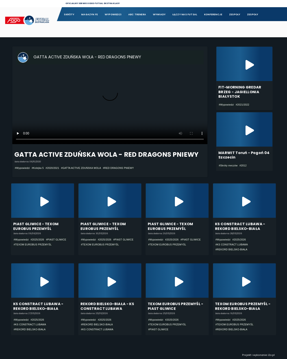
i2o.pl (271, 355)
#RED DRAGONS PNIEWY (118, 168)
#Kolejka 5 (38, 168)
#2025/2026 (37, 239)
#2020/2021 (52, 168)
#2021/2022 (242, 104)
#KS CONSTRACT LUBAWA (231, 244)
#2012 (243, 165)
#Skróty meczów (228, 165)
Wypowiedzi (113, 14)
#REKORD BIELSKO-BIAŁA (231, 249)
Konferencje (213, 14)
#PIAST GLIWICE (56, 239)
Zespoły (234, 14)
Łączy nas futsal (184, 14)
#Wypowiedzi (22, 168)
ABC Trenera (137, 14)
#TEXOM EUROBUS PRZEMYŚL (33, 244)
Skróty (69, 14)
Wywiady (159, 14)
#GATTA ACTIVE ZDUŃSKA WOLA (81, 168)
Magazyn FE (89, 14)
